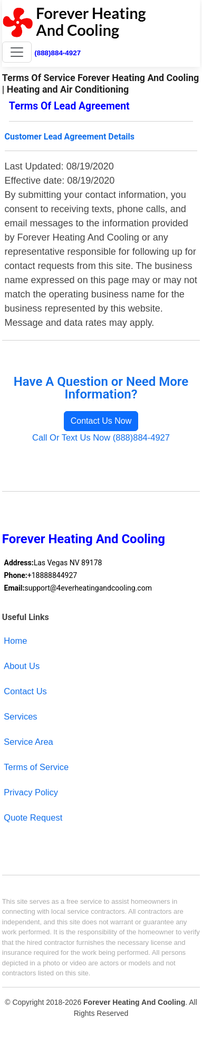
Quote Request (33, 817)
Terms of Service (36, 767)
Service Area (28, 741)
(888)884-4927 (57, 53)
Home (15, 640)
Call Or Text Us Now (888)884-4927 (101, 437)
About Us (22, 666)
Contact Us (25, 691)
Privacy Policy (31, 792)
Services (20, 716)
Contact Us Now (101, 420)
